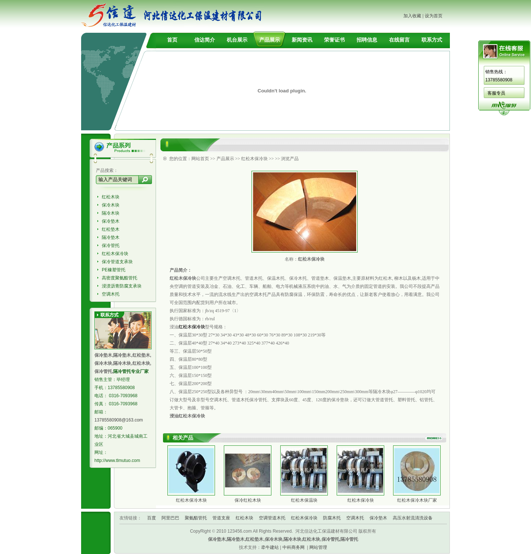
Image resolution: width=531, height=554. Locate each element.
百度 (151, 518)
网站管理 (318, 547)
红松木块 (110, 197)
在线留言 (399, 40)
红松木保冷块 (115, 253)
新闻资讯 (302, 40)
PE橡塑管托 (113, 269)
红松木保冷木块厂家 (417, 500)
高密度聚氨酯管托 (119, 277)
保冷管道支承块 (117, 261)
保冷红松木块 (248, 500)
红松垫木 (110, 229)
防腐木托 (332, 518)
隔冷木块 (110, 213)
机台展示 (237, 40)
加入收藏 (412, 15)
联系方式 (431, 40)
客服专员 (496, 93)
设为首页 (433, 15)
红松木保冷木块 (191, 500)
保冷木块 (110, 205)
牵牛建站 (270, 547)
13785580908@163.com (118, 420)
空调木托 (110, 294)
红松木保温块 (304, 500)
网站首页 (200, 158)
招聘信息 (367, 40)
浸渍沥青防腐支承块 (122, 286)
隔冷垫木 (110, 237)
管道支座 (221, 518)
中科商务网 (293, 547)
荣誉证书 (334, 40)
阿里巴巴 (170, 518)
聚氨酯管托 (196, 518)
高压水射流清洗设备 (413, 518)
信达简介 (204, 40)
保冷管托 (110, 245)
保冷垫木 (110, 221)
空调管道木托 (272, 518)
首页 (172, 40)
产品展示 (269, 40)
